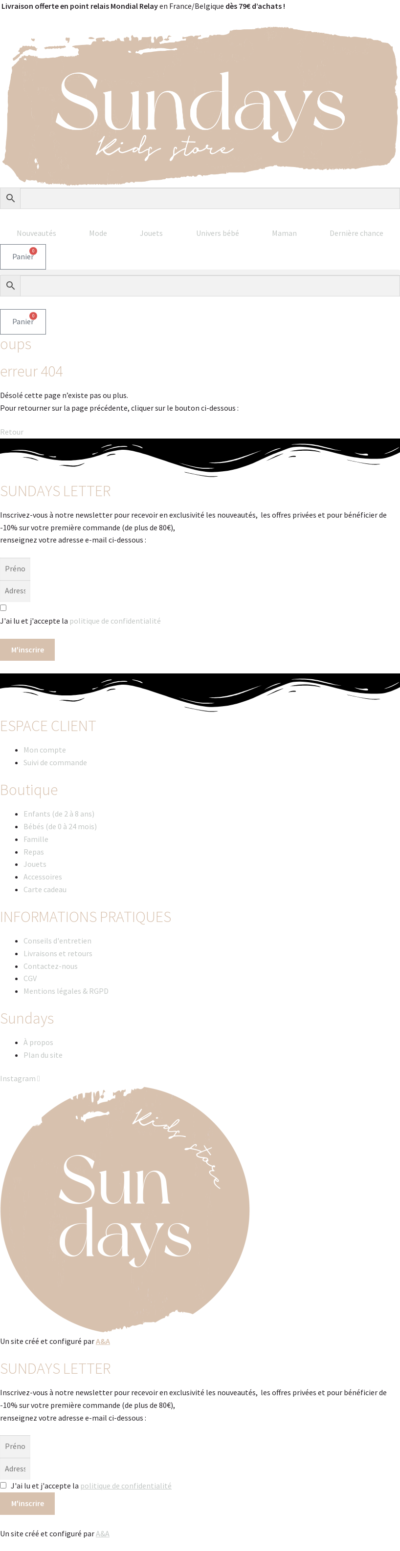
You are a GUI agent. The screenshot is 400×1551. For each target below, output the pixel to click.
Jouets (151, 233)
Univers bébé (217, 233)
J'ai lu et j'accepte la (91, 1485)
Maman (284, 233)
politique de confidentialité (115, 621)
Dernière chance (356, 233)
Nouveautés (36, 233)
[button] (200, 272)
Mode (98, 233)
